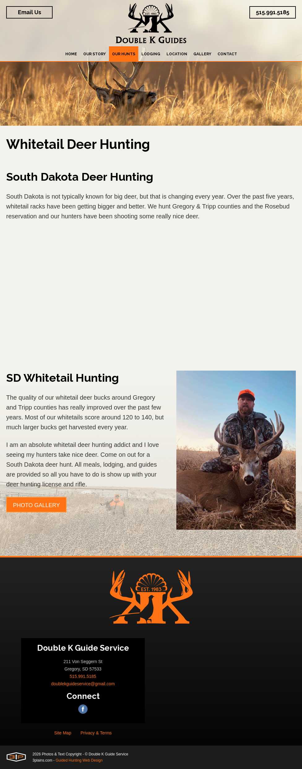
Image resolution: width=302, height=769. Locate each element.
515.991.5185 (272, 12)
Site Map (62, 732)
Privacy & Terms (96, 732)
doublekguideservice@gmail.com (83, 683)
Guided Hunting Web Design (79, 760)
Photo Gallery (36, 505)
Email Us (29, 12)
